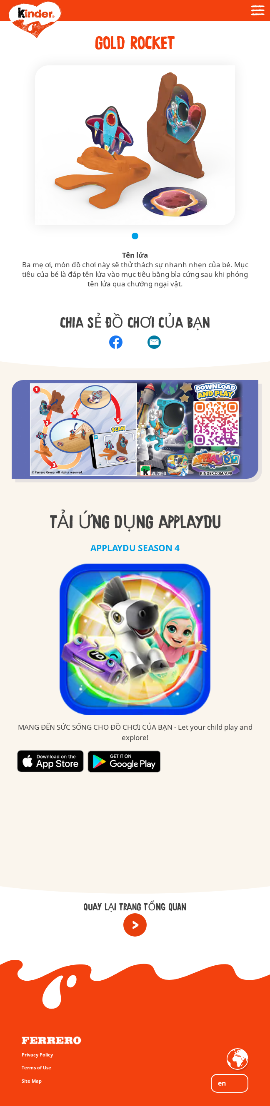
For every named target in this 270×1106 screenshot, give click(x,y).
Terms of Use (36, 1067)
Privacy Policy (37, 1054)
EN (222, 1083)
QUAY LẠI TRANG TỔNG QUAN (135, 907)
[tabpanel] (135, 145)
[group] (135, 436)
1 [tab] (135, 236)
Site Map (32, 1081)
